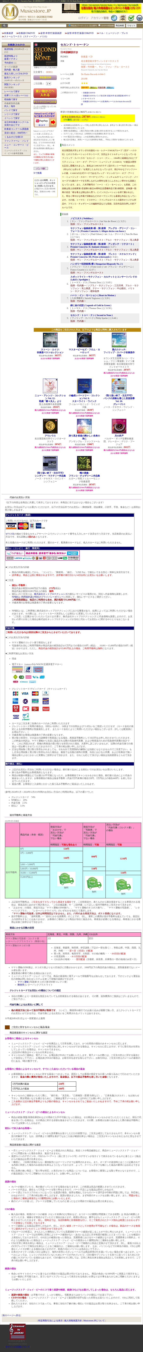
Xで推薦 (37, 173)
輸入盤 (16, 70)
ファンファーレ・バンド (16, 141)
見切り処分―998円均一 (16, 133)
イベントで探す (12, 118)
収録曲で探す (11, 99)
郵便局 (21, 985)
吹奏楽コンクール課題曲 (16, 129)
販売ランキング (12, 77)
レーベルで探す (12, 91)
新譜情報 (8, 49)
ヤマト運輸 (23, 982)
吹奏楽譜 (8, 33)
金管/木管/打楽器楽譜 (51, 33)
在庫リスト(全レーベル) (16, 95)
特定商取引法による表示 (50, 1320)
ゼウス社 (10, 534)
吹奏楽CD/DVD (89, 93)
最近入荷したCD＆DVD (16, 73)
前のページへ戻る (11, 1315)
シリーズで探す (12, 114)
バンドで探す (11, 110)
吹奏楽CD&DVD (27, 33)
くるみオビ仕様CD (13, 137)
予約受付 (8, 63)
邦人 (6, 106)
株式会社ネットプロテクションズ (50, 594)
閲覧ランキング (12, 84)
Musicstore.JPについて (94, 1320)
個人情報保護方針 (73, 1320)
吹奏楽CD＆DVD (16, 45)
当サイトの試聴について (17, 1347)
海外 (13, 106)
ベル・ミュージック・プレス (113, 33)
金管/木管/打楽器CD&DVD (80, 33)
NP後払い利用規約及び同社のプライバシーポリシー (38, 597)
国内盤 (7, 70)
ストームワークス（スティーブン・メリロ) (25, 36)
